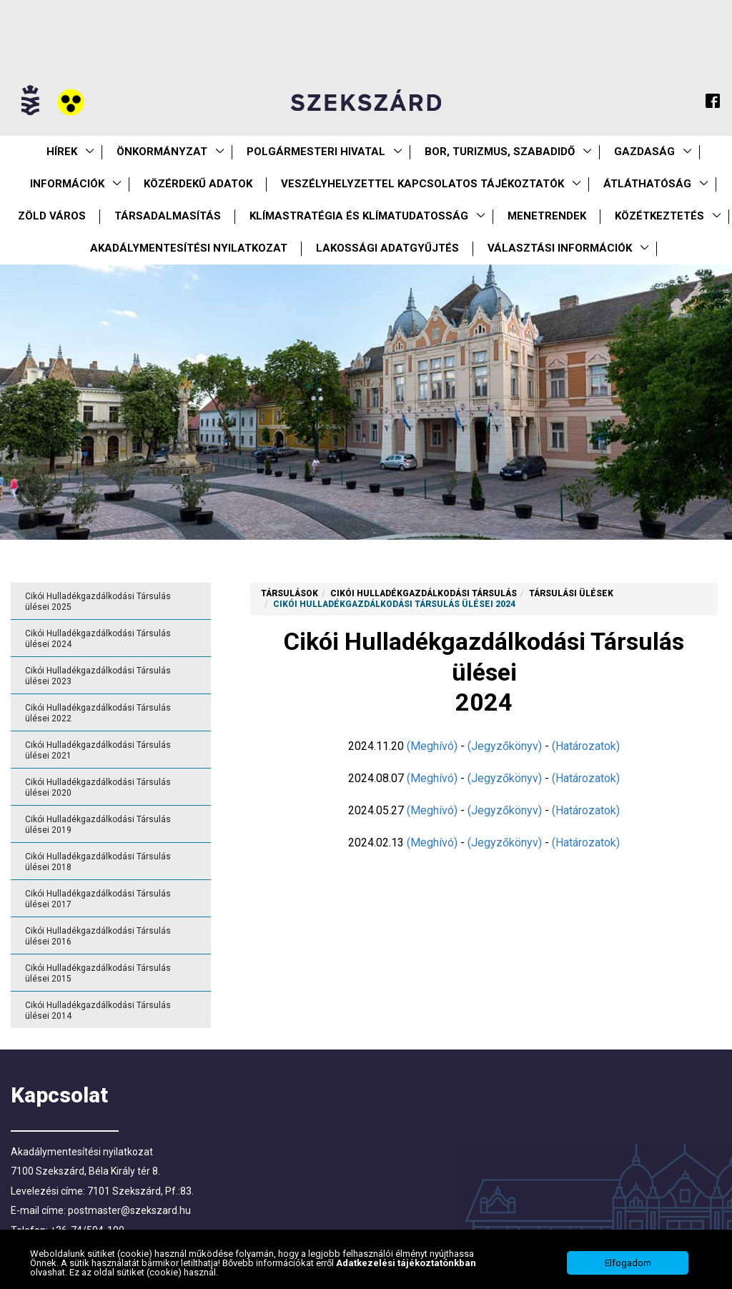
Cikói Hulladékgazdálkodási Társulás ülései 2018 (98, 861)
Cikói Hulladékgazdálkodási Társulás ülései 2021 (98, 750)
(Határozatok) (586, 746)
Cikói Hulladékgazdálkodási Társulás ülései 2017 (98, 899)
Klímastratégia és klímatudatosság (358, 215)
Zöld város (52, 215)
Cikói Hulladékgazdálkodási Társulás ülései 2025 (98, 601)
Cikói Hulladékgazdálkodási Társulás (423, 593)
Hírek (61, 151)
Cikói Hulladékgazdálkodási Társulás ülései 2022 (98, 713)
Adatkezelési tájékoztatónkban (406, 1267)
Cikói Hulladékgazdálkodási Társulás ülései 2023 (98, 676)
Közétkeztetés (659, 215)
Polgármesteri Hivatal (316, 151)
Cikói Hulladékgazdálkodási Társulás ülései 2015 (98, 973)
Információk (67, 183)
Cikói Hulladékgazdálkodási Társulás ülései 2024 (98, 638)
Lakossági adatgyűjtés (387, 248)
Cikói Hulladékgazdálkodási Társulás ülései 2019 (98, 824)
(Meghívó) (432, 746)
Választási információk (560, 248)
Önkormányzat (162, 151)
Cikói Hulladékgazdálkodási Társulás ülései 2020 (98, 787)
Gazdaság (644, 151)
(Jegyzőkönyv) (505, 746)
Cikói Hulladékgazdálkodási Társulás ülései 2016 (98, 936)
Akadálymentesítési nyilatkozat (188, 248)
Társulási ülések (571, 593)
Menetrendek (547, 215)
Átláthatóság (647, 183)
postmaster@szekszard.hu (129, 1210)
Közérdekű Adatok (198, 183)
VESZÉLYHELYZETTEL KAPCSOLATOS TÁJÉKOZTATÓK (422, 183)
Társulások (289, 593)
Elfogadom (628, 1267)
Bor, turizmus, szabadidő (500, 151)
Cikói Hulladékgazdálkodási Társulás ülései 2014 (98, 1010)
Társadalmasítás (167, 215)
